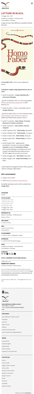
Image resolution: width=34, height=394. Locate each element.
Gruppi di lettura (5, 341)
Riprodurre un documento (7, 373)
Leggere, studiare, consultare (8, 365)
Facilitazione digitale (6, 343)
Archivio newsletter (6, 349)
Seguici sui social (5, 324)
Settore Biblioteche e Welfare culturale (10, 317)
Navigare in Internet (6, 375)
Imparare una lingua (6, 386)
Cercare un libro (5, 368)
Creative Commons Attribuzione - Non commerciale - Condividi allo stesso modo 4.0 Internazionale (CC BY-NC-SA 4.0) (17, 272)
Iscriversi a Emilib (5, 363)
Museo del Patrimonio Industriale (12, 102)
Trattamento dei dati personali (8, 329)
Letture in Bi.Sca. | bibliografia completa (13, 235)
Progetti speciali (5, 346)
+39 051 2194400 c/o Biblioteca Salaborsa (15, 307)
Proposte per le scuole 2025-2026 (9, 351)
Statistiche (4, 327)
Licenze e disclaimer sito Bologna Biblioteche (12, 332)
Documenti (4, 322)
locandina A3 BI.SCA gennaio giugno (12, 241)
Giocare (3, 378)
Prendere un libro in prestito (8, 370)
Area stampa (4, 319)
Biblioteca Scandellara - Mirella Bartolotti (11, 215)
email (3, 309)
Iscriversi (4, 360)
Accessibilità (4, 383)
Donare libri (4, 381)
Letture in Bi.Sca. (5, 217)
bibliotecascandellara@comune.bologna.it (17, 180)
